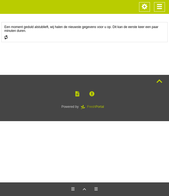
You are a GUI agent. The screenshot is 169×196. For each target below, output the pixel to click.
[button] (77, 94)
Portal (94, 107)
